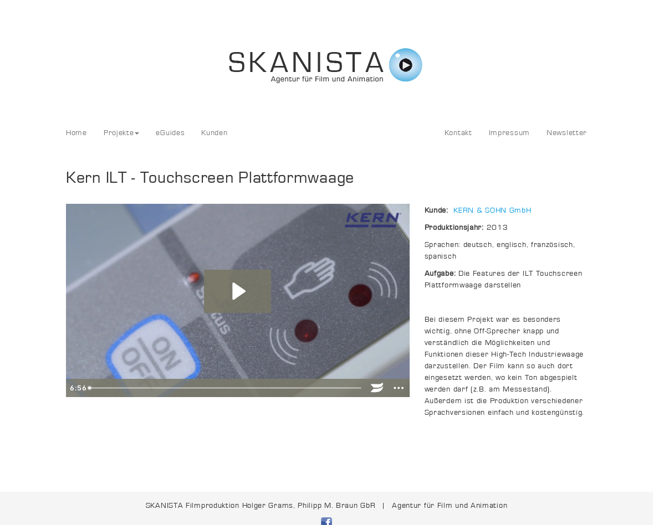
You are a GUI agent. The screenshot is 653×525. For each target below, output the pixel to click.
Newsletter (567, 133)
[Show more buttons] (399, 388)
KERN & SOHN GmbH (492, 210)
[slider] (225, 388)
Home (76, 133)
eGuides (170, 133)
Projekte (122, 133)
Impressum (509, 133)
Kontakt (458, 133)
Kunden (214, 133)
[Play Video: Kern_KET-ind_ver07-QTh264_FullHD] (237, 291)
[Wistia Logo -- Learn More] (377, 388)
